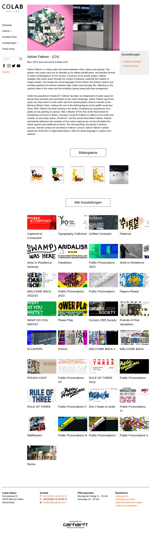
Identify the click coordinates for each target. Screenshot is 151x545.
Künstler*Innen (9, 37)
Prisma (62, 349)
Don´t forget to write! (102, 406)
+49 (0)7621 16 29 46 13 (54, 496)
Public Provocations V (72, 406)
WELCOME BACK (132, 349)
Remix (31, 464)
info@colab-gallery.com (54, 502)
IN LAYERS (34, 349)
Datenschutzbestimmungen (128, 502)
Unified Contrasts (100, 233)
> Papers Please (130, 66)
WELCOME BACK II (102, 349)
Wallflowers (34, 435)
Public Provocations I (102, 435)
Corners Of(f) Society (102, 320)
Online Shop (8, 49)
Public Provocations (102, 291)
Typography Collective (72, 233)
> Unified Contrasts (131, 61)
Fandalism (65, 262)
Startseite (7, 25)
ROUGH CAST (37, 377)
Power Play (65, 320)
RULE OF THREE (39, 406)
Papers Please (129, 291)
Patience (125, 233)
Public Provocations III (72, 435)
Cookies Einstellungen (126, 505)
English (5, 72)
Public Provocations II (134, 435)
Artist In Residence (132, 262)
